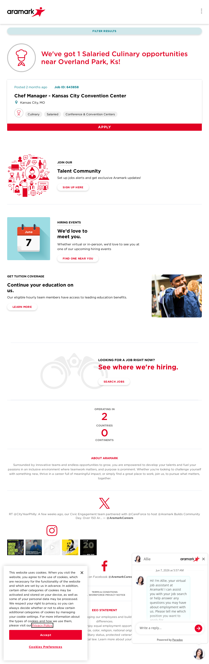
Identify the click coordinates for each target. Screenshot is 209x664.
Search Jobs (114, 381)
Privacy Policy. (42, 625)
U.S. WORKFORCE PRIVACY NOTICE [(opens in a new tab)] (104, 594)
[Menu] (200, 11)
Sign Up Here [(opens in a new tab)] (73, 187)
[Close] (82, 573)
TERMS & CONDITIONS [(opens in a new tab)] (104, 592)
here (160, 639)
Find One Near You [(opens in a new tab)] (78, 258)
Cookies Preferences (45, 647)
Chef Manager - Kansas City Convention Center (70, 96)
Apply (104, 127)
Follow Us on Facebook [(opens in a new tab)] (104, 576)
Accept (45, 635)
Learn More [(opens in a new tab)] (22, 306)
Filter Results (104, 31)
